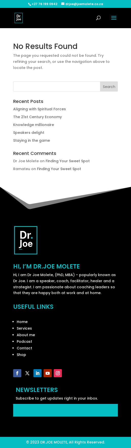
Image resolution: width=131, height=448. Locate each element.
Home (22, 321)
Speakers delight (28, 132)
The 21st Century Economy (37, 116)
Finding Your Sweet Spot (68, 161)
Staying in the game (31, 140)
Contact (24, 348)
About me (26, 334)
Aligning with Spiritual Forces (39, 109)
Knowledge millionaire (33, 124)
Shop (21, 354)
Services (24, 328)
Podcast (24, 341)
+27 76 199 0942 (44, 4)
